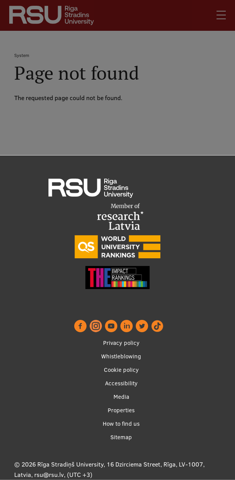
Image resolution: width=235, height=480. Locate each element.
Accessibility (121, 383)
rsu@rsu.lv (49, 474)
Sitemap (121, 437)
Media (121, 397)
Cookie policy (121, 370)
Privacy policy (121, 343)
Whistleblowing (121, 356)
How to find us (121, 424)
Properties (121, 410)
